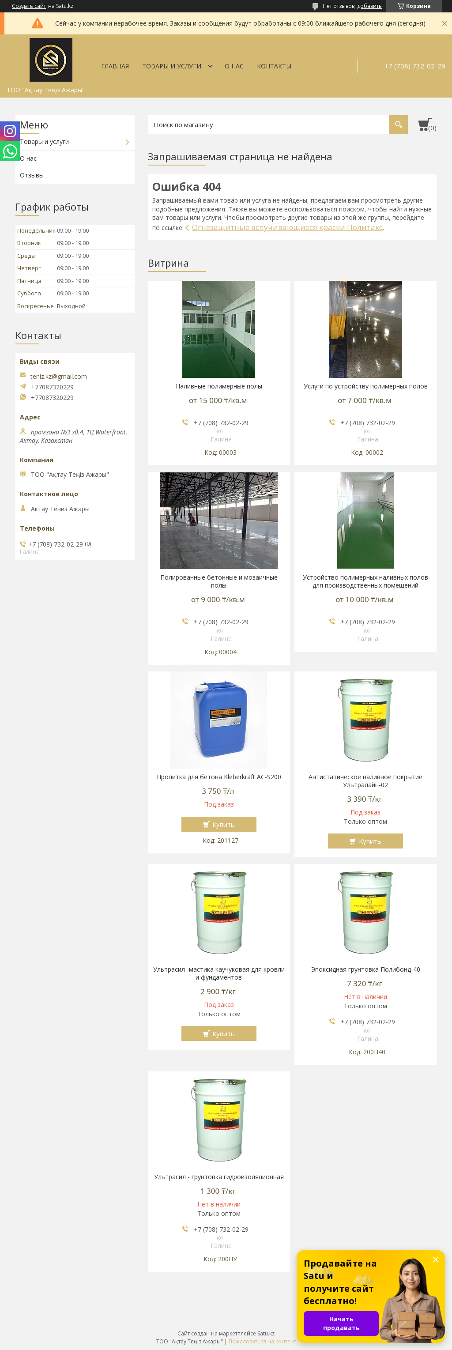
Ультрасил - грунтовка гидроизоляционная (219, 1177)
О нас (234, 66)
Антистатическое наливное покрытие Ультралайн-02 (365, 781)
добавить (369, 6)
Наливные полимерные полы (219, 386)
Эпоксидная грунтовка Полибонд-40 (365, 969)
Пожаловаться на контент (262, 1341)
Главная (115, 66)
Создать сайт (29, 6)
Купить (223, 824)
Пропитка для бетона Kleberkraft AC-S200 (219, 777)
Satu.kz (266, 1333)
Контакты (274, 66)
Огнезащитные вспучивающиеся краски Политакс (287, 227)
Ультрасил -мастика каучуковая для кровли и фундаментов (219, 973)
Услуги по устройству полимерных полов (366, 386)
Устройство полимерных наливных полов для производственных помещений (365, 581)
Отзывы (32, 175)
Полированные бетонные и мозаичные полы (219, 581)
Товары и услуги (171, 66)
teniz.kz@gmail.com (58, 377)
